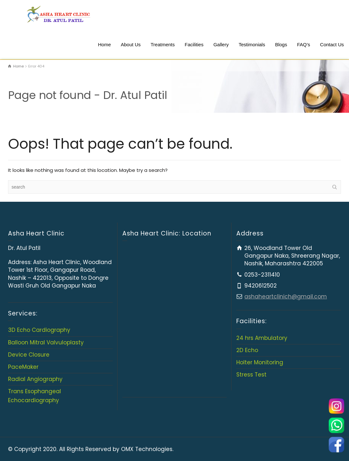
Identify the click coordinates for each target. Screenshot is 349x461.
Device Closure (28, 355)
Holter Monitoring (259, 362)
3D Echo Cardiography (39, 330)
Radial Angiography (35, 379)
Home (104, 44)
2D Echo (247, 350)
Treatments (163, 44)
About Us (131, 44)
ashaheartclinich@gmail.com (285, 296)
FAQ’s (303, 44)
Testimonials (252, 44)
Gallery (221, 44)
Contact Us (332, 44)
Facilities (194, 44)
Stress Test (251, 374)
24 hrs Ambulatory (261, 338)
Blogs (281, 44)
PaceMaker (23, 367)
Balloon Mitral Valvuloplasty (46, 342)
